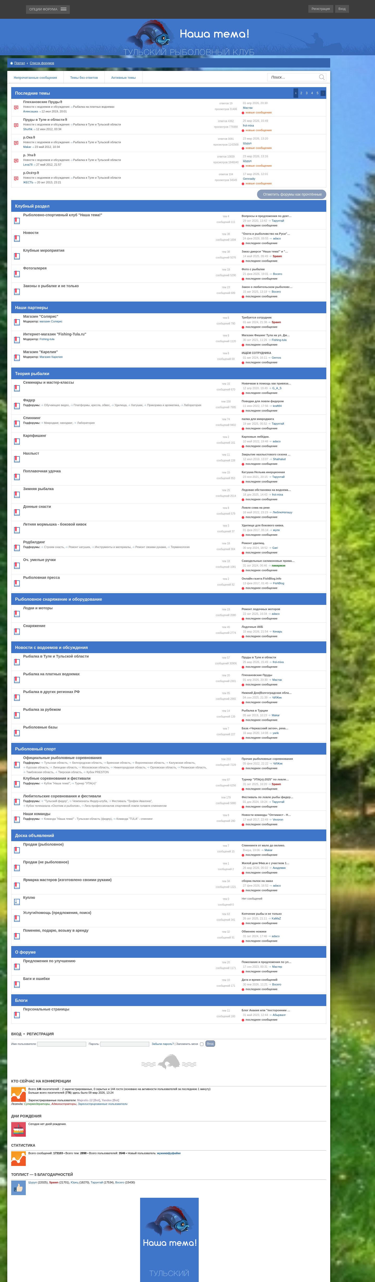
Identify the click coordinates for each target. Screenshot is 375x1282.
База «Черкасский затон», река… (265, 728)
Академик (279, 867)
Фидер (29, 400)
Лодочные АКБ (252, 626)
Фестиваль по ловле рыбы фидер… (267, 797)
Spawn (277, 256)
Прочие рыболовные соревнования (267, 758)
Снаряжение (34, 626)
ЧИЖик (277, 697)
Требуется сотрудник (257, 317)
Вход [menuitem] (342, 9)
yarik (276, 733)
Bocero (277, 273)
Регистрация (40, 1034)
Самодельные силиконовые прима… (268, 560)
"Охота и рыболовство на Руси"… (266, 233)
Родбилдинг (34, 542)
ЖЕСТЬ (28, 182)
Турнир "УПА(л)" (85, 783)
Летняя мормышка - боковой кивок (54, 524)
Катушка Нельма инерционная (263, 472)
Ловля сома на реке (256, 507)
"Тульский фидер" (56, 801)
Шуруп (247, 143)
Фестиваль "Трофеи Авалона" (132, 801)
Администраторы (64, 1103)
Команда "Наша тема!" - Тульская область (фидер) (77, 818)
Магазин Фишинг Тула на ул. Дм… (266, 335)
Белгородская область (87, 762)
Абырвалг (279, 1014)
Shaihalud (279, 459)
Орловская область (163, 767)
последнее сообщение (262, 225)
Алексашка (30, 111)
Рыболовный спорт (35, 749)
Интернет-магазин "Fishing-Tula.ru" (54, 334)
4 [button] (312, 93)
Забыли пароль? (163, 1043)
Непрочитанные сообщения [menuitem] (35, 78)
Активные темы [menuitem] (123, 78)
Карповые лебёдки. (255, 436)
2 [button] (301, 93)
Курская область (37, 767)
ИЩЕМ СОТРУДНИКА (256, 352)
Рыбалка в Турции (255, 710)
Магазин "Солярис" (40, 316)
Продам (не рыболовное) (46, 862)
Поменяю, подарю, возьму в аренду (56, 930)
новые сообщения (259, 112)
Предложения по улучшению (49, 961)
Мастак (248, 107)
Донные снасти (37, 506)
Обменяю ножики (254, 931)
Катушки (136, 405)
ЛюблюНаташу (282, 512)
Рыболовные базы (40, 727)
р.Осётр (29, 173)
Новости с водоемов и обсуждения (46, 106)
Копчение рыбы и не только (262, 913)
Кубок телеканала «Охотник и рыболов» (53, 805)
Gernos (276, 357)
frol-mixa (248, 125)
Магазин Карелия (51, 356)
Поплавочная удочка (42, 471)
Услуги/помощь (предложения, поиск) (57, 913)
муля (276, 530)
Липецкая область (65, 767)
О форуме (25, 952)
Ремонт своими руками (150, 547)
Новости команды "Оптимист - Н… (266, 814)
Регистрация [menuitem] (321, 9)
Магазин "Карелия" (40, 352)
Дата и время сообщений (259, 979)
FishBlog (278, 583)
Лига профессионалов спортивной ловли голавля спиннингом (126, 805)
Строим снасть (54, 547)
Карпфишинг (34, 436)
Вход (16, 1034)
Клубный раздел (32, 206)
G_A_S (277, 388)
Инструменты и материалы (113, 547)
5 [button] (317, 93)
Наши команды (37, 814)
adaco (277, 238)
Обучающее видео (56, 405)
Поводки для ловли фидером (263, 401)
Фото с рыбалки (253, 269)
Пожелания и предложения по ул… (266, 962)
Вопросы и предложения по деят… (267, 216)
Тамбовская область (39, 772)
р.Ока (28, 137)
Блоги (21, 1000)
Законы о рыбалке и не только (51, 286)
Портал (19, 63)
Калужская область (182, 762)
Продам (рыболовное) (43, 844)
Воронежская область (149, 762)
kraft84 (277, 405)
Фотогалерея (35, 268)
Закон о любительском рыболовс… (267, 286)
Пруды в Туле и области (44, 120)
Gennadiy (249, 178)
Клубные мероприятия (43, 250)
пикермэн (278, 565)
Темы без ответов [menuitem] (84, 78)
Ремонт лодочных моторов (261, 609)
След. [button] (323, 93)
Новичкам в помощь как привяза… (266, 383)
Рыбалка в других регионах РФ (51, 692)
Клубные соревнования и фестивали (57, 778)
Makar (27, 146)
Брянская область (119, 762)
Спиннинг (32, 418)
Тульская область (55, 762)
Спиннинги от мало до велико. (263, 845)
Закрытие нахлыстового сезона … (266, 454)
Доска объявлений (34, 835)
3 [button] (307, 93)
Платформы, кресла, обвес (92, 405)
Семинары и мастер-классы (48, 382)
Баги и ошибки (36, 979)
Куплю (29, 897)
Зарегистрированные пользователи (103, 1103)
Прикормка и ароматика (163, 405)
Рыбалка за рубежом (42, 709)
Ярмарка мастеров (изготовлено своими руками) (67, 880)
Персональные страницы (46, 1009)
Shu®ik (28, 129)
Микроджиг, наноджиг (58, 422)
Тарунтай (278, 220)
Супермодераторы (37, 1103)
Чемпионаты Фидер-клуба (89, 801)
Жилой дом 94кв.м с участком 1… (265, 863)
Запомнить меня (189, 1043)
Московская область (95, 767)
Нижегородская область (129, 767)
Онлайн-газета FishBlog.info (261, 578)
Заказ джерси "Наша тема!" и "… (265, 251)
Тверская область (70, 772)
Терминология (180, 547)
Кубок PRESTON (97, 772)
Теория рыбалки (32, 373)
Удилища (121, 405)
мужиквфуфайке (169, 1153)
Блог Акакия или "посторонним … (266, 1010)
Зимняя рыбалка (38, 489)
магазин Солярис (51, 321)
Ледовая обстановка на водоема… (266, 489)
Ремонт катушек (79, 547)
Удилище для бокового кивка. (263, 525)
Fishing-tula (47, 339)
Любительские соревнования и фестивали (62, 796)
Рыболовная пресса (41, 577)
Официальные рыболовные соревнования (62, 758)
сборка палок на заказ (257, 880)
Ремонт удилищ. (253, 543)
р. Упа (28, 155)
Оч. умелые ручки (39, 560)
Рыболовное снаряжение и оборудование (58, 599)
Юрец (75, 1182)
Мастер (277, 966)
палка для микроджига (258, 418)
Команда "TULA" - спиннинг (134, 818)
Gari (275, 547)
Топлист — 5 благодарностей (42, 1174)
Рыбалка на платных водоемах (94, 106)
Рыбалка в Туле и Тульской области (97, 124)
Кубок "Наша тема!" (57, 783)
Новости (31, 233)
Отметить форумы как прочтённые (292, 194)
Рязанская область (193, 767)
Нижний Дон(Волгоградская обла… (267, 692)
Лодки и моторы (38, 608)
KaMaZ (276, 918)
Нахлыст (31, 453)
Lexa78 (28, 164)
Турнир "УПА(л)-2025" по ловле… (265, 779)
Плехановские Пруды (41, 102)
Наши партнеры (31, 307)
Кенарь (277, 631)
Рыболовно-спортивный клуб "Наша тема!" (62, 215)
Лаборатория (192, 405)
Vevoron (278, 819)
